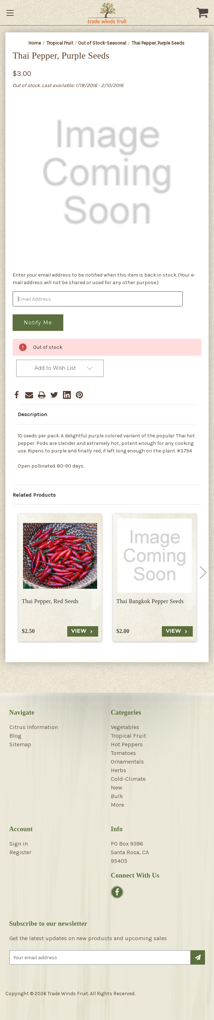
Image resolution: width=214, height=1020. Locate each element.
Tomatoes (123, 753)
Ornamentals (127, 761)
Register (20, 852)
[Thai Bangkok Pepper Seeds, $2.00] (155, 556)
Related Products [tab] (34, 495)
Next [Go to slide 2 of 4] (203, 572)
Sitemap (20, 744)
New (116, 787)
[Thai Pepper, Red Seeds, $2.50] (60, 556)
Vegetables (125, 727)
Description (32, 414)
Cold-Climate (128, 778)
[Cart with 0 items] (203, 12)
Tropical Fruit (128, 735)
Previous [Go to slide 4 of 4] (10, 572)
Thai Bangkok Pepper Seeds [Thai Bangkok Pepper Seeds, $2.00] (150, 601)
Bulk (117, 796)
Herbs (118, 770)
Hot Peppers (127, 744)
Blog (15, 735)
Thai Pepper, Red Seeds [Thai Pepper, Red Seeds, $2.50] (50, 601)
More (117, 804)
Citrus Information (33, 727)
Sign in (18, 843)
